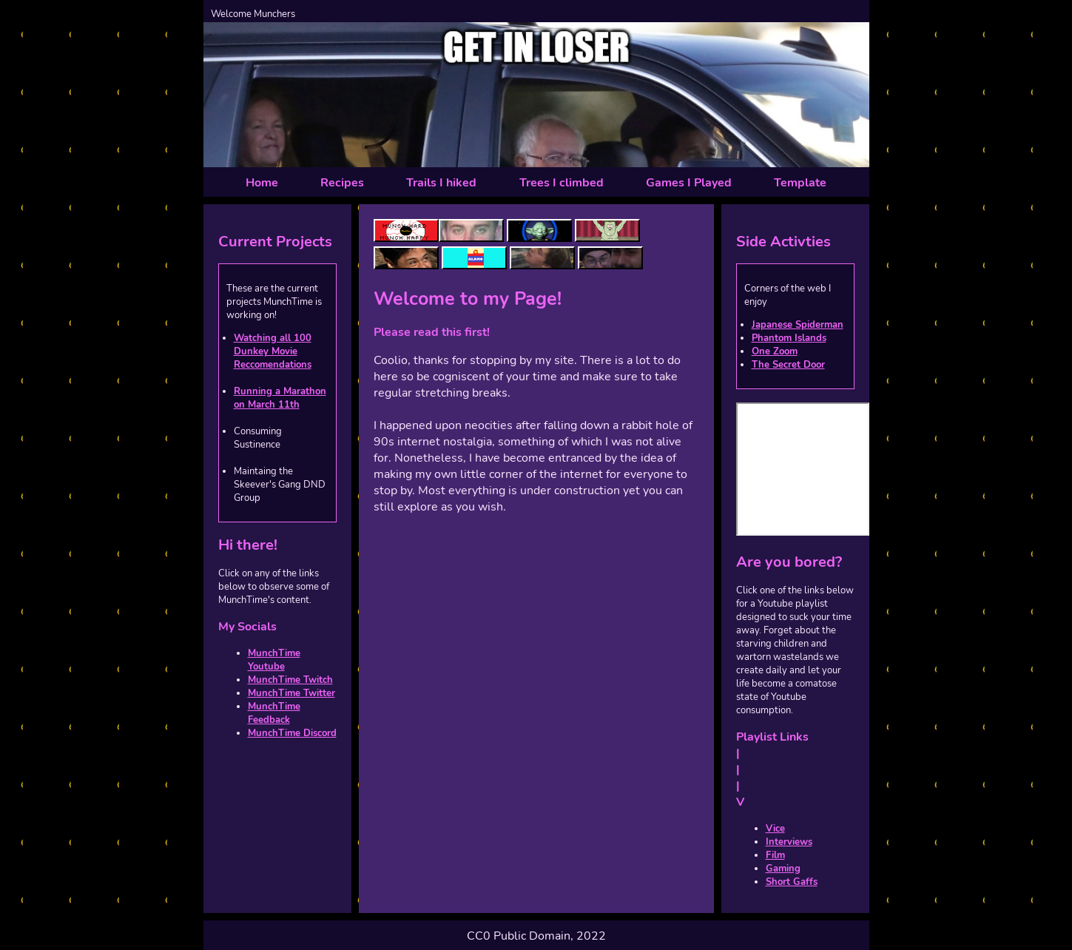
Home (262, 183)
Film (775, 855)
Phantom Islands (789, 338)
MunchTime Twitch (290, 680)
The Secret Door (788, 364)
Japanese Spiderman (797, 324)
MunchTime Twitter (291, 693)
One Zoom (775, 351)
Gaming (783, 868)
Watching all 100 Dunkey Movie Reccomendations (272, 351)
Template (800, 183)
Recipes (342, 183)
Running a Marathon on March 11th (280, 398)
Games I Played (689, 183)
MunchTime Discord (292, 733)
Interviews (789, 842)
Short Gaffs (792, 882)
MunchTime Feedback (274, 713)
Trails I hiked (441, 183)
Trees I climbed (561, 183)
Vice (775, 828)
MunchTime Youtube (274, 660)
